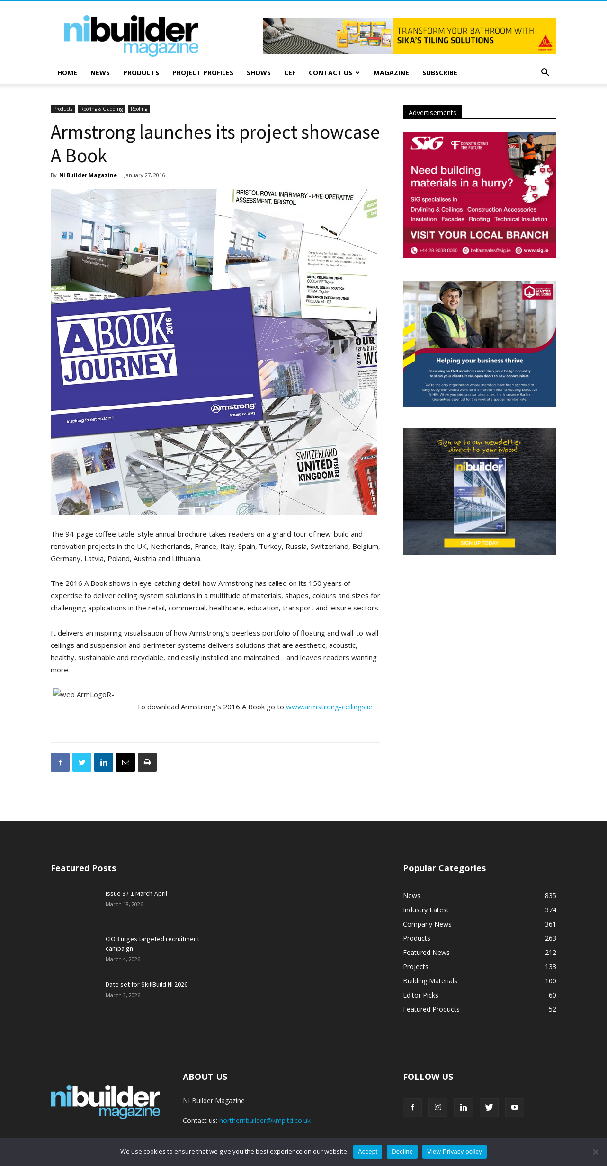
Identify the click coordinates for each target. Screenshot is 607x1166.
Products (141, 72)
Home (67, 72)
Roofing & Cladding (101, 109)
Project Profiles (202, 72)
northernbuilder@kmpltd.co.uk (265, 1120)
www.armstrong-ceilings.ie (329, 706)
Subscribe (439, 72)
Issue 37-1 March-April (136, 893)
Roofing (139, 109)
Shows (259, 72)
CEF (289, 72)
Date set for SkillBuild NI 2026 (146, 984)
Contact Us (334, 72)
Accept (367, 1151)
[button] (545, 73)
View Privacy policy (454, 1151)
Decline (402, 1151)
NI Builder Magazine (88, 174)
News (100, 72)
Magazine (391, 72)
